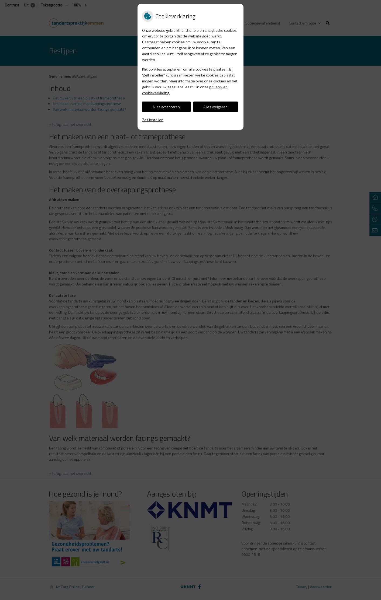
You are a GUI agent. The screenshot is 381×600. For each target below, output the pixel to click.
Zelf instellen (152, 120)
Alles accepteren (166, 107)
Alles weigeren (215, 107)
